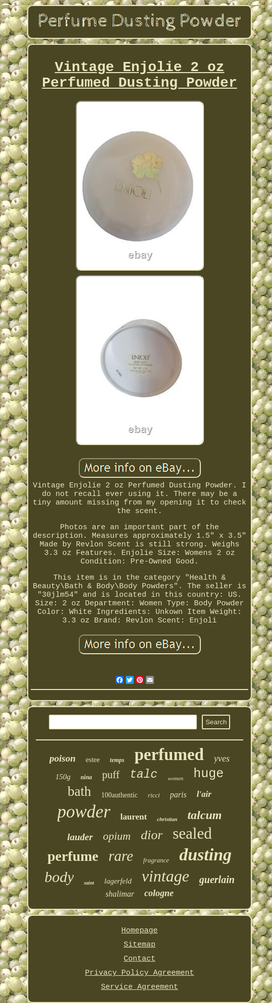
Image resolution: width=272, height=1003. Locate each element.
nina (86, 777)
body (59, 876)
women (175, 778)
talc (143, 774)
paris (178, 794)
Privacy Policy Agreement (139, 973)
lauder (80, 837)
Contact (139, 959)
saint (89, 883)
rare (120, 856)
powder (84, 812)
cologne (159, 893)
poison (62, 758)
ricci (154, 795)
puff (111, 775)
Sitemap (139, 945)
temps (117, 760)
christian (167, 819)
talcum (204, 815)
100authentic (119, 795)
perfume (72, 856)
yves (222, 759)
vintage (165, 876)
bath (79, 791)
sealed (192, 833)
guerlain (217, 879)
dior (151, 835)
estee (93, 760)
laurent (134, 817)
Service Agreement (139, 987)
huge (208, 774)
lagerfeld (117, 881)
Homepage (139, 930)
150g (63, 777)
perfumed (168, 754)
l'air (204, 794)
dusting (205, 854)
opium (117, 836)
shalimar (119, 894)
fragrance (156, 860)
